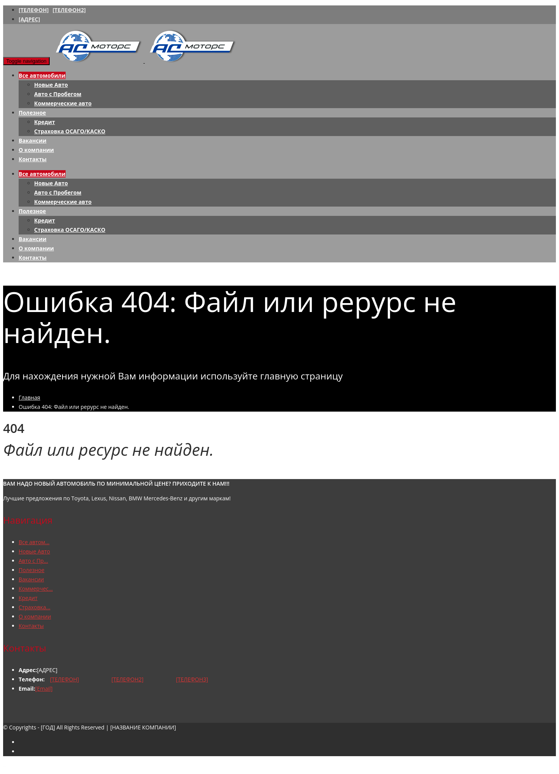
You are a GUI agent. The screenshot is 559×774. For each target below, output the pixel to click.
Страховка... (34, 607)
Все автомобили (42, 75)
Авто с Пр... (33, 560)
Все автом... (34, 542)
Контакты (33, 159)
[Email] (44, 688)
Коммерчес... (36, 588)
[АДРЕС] (29, 19)
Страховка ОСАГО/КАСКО (69, 131)
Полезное (32, 112)
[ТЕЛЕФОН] (34, 10)
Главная (29, 397)
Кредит (44, 122)
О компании (36, 149)
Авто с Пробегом (57, 94)
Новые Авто (51, 84)
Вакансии (33, 140)
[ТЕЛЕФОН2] (68, 10)
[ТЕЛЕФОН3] (192, 679)
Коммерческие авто (63, 103)
